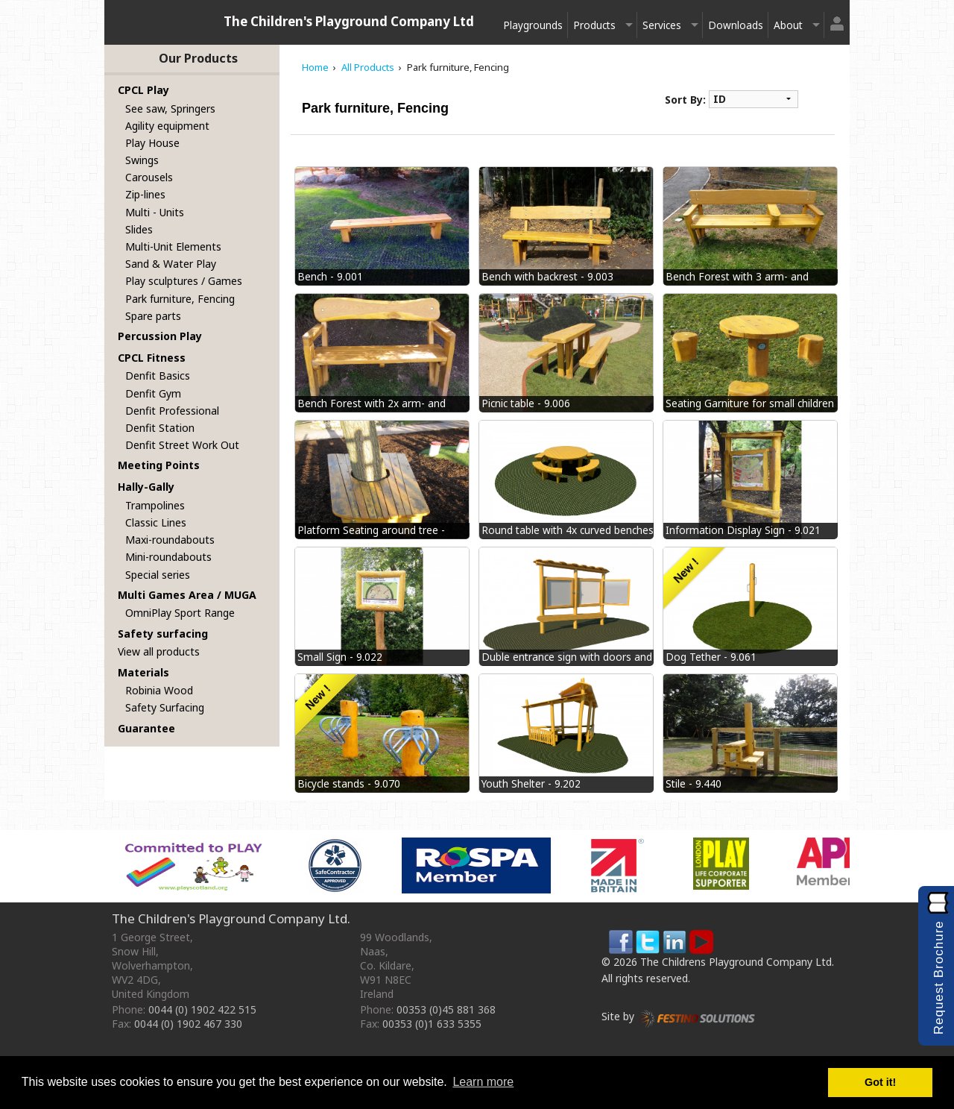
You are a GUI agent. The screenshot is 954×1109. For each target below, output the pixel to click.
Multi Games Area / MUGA (187, 595)
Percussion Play (160, 336)
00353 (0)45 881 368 (446, 1009)
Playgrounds (533, 25)
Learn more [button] (483, 1081)
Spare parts (153, 316)
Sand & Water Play (170, 264)
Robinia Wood (159, 690)
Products (594, 25)
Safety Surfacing (164, 707)
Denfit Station (160, 428)
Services (661, 25)
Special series (157, 575)
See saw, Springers (170, 108)
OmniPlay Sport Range (180, 613)
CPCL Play (143, 90)
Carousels (149, 177)
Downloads (735, 25)
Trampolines (155, 505)
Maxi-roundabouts (170, 539)
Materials (143, 672)
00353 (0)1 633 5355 (431, 1024)
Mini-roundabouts (168, 557)
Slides (139, 229)
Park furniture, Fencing (180, 299)
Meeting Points (159, 465)
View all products (159, 651)
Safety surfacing (163, 633)
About (788, 25)
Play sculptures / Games (183, 281)
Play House (152, 143)
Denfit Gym (153, 393)
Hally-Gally (146, 487)
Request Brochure (939, 977)
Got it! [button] (880, 1082)
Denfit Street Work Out (182, 445)
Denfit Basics (157, 375)
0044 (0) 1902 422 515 (202, 1009)
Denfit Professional (172, 410)
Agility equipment (167, 126)
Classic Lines (155, 522)
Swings (142, 160)
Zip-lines (145, 194)
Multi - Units (154, 212)
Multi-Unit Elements (173, 246)
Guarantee (146, 728)
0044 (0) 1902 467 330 (188, 1024)
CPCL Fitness (152, 358)
